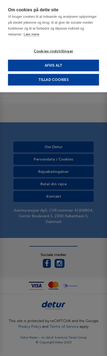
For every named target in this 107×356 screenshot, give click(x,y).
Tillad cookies (53, 79)
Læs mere (31, 34)
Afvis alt (54, 65)
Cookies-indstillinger (53, 51)
